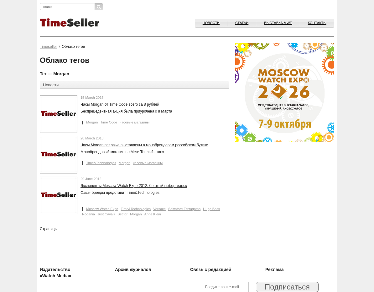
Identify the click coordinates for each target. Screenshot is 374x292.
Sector (122, 214)
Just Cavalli (106, 214)
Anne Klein (152, 214)
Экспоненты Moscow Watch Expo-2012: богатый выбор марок (134, 186)
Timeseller (48, 46)
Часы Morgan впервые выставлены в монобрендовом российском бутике (144, 145)
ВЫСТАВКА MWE (278, 23)
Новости (211, 23)
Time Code (108, 122)
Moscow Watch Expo (102, 209)
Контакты (317, 23)
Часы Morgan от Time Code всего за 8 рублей (120, 104)
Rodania (88, 214)
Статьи (241, 23)
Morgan (61, 73)
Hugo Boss (211, 209)
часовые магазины (134, 122)
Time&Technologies (101, 163)
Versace (159, 209)
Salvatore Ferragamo (184, 209)
